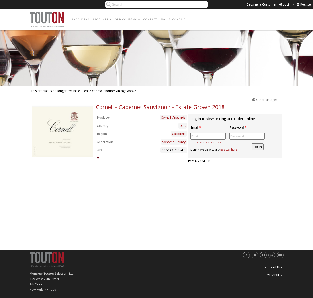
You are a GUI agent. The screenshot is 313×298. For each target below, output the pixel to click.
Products (100, 19)
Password (237, 127)
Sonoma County (174, 142)
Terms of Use (272, 267)
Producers (80, 19)
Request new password (208, 142)
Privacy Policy (273, 275)
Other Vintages (265, 100)
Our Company (126, 19)
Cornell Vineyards (173, 117)
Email (195, 127)
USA (183, 126)
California (179, 134)
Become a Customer (261, 4)
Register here (228, 150)
